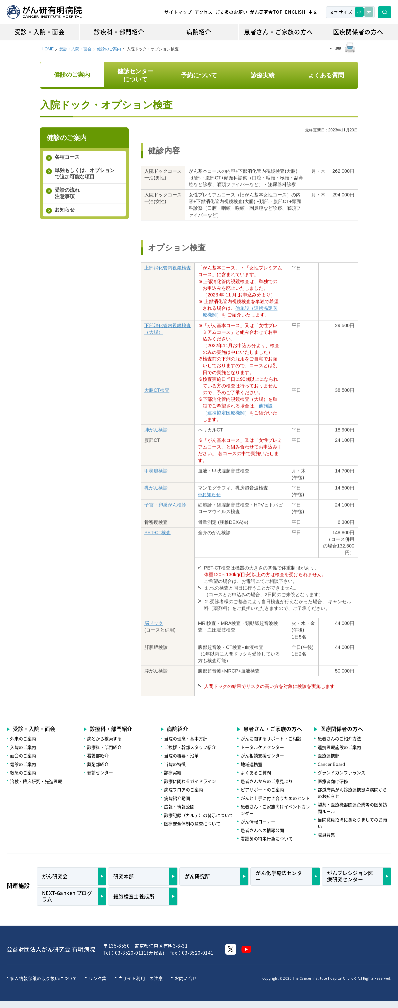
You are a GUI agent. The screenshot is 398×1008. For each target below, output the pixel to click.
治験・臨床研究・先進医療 (36, 781)
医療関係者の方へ (358, 31)
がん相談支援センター (262, 755)
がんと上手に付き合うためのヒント (275, 798)
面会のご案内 (23, 755)
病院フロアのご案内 (183, 789)
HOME (48, 49)
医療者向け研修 (333, 781)
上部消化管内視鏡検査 (167, 267)
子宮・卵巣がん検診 (165, 505)
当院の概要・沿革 (181, 755)
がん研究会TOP (266, 12)
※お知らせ (209, 494)
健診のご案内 (109, 49)
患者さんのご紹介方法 (339, 738)
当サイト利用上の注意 (140, 978)
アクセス (204, 12)
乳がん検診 (156, 487)
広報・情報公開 (179, 806)
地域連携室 (251, 764)
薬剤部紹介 (98, 764)
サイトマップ (178, 12)
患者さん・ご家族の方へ (278, 31)
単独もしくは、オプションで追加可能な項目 (85, 173)
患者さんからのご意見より (267, 781)
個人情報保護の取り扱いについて (43, 978)
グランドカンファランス (341, 772)
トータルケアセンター (262, 747)
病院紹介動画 (177, 798)
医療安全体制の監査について (192, 823)
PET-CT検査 (157, 532)
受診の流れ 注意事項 (67, 193)
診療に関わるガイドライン (190, 781)
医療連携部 (328, 755)
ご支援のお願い (231, 12)
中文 (313, 12)
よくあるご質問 (256, 772)
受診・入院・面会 (40, 31)
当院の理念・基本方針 (185, 738)
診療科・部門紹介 (119, 31)
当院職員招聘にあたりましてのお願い (352, 822)
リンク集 (98, 978)
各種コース (67, 157)
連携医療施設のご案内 (339, 747)
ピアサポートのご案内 (262, 789)
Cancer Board (331, 764)
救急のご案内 (23, 772)
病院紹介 (198, 31)
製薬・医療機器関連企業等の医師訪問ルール (352, 807)
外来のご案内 (23, 738)
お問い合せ (186, 978)
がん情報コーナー (258, 821)
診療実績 (172, 772)
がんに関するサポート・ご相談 (271, 738)
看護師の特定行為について (267, 838)
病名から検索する (104, 738)
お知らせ (65, 209)
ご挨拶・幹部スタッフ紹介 (190, 747)
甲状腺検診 (156, 470)
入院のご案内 (23, 747)
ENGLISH (295, 12)
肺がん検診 (156, 429)
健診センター (100, 772)
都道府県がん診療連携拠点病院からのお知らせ (352, 792)
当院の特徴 (175, 764)
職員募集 (326, 834)
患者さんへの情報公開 (262, 830)
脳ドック (153, 623)
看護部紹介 (98, 755)
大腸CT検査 (156, 390)
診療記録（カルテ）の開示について (198, 815)
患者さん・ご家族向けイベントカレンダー (275, 809)
